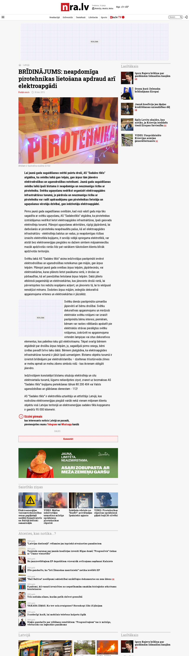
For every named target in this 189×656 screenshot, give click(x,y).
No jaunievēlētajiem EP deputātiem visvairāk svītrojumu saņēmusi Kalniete (70, 561)
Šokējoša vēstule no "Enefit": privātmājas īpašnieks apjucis (80, 513)
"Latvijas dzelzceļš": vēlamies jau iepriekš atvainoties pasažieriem (64, 543)
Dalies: (57, 431)
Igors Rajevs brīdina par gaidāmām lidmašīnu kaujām (152, 74)
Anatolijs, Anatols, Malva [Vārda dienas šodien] (102, 8)
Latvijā (26, 65)
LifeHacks (93, 17)
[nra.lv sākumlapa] (75, 7)
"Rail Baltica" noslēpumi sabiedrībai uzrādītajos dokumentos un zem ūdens (69, 579)
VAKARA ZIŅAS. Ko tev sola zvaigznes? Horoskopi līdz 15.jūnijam (64, 605)
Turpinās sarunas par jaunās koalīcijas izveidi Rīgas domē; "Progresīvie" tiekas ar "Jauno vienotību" (72, 552)
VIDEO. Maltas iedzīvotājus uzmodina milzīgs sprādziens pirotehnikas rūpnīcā (54, 516)
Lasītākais (129, 66)
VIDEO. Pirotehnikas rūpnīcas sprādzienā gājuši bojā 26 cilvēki (106, 513)
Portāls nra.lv (23, 92)
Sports (104, 17)
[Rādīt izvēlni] (3, 17)
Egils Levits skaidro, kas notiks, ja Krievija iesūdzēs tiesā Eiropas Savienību (151, 122)
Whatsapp (66, 424)
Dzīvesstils (68, 17)
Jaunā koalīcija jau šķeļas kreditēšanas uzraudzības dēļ (152, 106)
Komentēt (68, 439)
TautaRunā (80, 17)
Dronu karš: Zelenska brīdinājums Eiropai (147, 90)
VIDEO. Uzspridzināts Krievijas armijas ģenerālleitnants (148, 138)
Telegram (52, 424)
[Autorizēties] (186, 17)
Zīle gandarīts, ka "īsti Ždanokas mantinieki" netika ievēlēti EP (63, 570)
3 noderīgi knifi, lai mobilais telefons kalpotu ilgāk (56, 614)
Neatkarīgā (54, 17)
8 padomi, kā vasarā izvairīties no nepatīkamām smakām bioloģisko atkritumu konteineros (71, 587)
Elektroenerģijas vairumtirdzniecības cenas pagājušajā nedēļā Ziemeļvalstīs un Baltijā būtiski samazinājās (30, 516)
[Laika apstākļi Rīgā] (122, 7)
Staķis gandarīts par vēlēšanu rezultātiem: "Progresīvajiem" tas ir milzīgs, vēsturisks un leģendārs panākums (69, 623)
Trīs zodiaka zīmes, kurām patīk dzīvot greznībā (54, 596)
